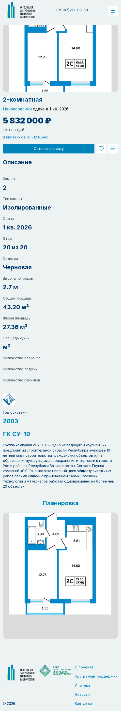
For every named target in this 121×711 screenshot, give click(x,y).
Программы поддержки (96, 676)
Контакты (83, 703)
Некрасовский (17, 108)
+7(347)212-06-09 (72, 10)
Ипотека (82, 685)
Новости (82, 694)
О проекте (84, 667)
